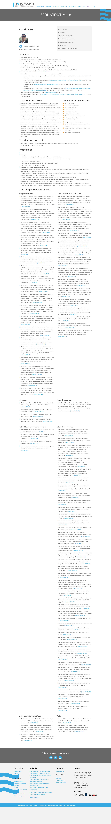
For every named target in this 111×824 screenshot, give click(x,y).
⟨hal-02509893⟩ (77, 475)
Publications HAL (60, 772)
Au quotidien (81, 6)
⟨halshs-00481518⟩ (81, 557)
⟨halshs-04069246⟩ (78, 255)
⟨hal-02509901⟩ (81, 467)
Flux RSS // (59, 805)
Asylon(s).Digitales (51, 92)
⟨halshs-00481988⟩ (69, 328)
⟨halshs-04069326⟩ (44, 274)
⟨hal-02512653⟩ (33, 283)
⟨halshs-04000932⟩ (34, 220)
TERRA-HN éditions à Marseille (41, 72)
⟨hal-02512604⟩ (43, 245)
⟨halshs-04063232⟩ (25, 355)
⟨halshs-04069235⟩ (82, 246)
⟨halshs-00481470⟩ (25, 364)
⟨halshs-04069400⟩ (43, 292)
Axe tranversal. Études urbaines (37, 795)
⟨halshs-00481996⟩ (76, 530)
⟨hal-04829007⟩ (26, 207)
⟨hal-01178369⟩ (72, 512)
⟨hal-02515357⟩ (81, 286)
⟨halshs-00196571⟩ (64, 620)
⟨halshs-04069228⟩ (74, 231)
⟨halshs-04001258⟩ (77, 588)
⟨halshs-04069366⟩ (37, 303)
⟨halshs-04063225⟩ (79, 544)
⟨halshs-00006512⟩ (80, 616)
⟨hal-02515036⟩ (70, 482)
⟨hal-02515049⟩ (62, 491)
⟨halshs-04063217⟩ (72, 571)
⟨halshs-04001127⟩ (62, 687)
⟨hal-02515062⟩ (24, 254)
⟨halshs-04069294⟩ (62, 266)
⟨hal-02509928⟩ (39, 732)
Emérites (16, 786)
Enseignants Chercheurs (20, 784)
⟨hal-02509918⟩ (69, 436)
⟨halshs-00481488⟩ (37, 375)
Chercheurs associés (19, 794)
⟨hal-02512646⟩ (75, 498)
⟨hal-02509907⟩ (70, 443)
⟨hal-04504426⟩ (87, 237)
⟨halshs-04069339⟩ (34, 314)
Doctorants (17, 792)
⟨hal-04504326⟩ (70, 205)
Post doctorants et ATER (20, 790)
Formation (16, 776)
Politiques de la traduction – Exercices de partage (45, 84)
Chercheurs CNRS (18, 782)
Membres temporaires (20, 796)
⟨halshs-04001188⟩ (75, 704)
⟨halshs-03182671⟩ (75, 411)
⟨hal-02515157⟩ (74, 305)
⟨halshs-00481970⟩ (78, 550)
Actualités (58, 778)
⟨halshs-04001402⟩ (38, 395)
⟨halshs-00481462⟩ (41, 344)
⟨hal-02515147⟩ (74, 314)
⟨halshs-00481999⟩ (62, 337)
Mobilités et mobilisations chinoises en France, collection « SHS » (65, 80)
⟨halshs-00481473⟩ (69, 518)
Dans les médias (60, 780)
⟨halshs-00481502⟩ (85, 537)
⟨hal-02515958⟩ (24, 450)
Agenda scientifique (61, 782)
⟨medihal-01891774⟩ (79, 732)
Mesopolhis (40, 6)
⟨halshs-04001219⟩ (69, 681)
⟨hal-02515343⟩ (66, 321)
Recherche (56, 6)
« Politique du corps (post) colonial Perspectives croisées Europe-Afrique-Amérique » (63, 94)
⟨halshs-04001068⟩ (62, 710)
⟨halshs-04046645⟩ (25, 407)
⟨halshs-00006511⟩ (75, 630)
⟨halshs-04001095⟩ (86, 692)
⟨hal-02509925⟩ (28, 741)
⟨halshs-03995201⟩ (67, 595)
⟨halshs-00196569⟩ (82, 646)
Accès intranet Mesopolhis (69, 805)
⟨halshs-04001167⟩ (82, 653)
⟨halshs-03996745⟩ (46, 233)
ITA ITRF (16, 788)
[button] (51, 758)
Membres (48, 6)
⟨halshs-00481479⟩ (62, 525)
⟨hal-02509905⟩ (69, 456)
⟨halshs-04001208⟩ (86, 665)
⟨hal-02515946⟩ (34, 439)
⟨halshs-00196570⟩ (69, 625)
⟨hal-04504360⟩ (66, 220)
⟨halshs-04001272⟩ (39, 412)
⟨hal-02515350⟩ (66, 297)
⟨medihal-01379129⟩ (66, 723)
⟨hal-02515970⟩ (34, 443)
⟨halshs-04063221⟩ (67, 635)
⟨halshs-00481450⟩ (47, 421)
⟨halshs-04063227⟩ (32, 386)
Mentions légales (33, 805)
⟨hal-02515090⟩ (41, 263)
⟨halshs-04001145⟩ (75, 672)
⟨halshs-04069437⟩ (25, 324)
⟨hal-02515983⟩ (40, 432)
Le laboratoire (17, 772)
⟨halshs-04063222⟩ (72, 640)
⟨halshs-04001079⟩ (62, 699)
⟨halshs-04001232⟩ (62, 660)
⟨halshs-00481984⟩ (85, 564)
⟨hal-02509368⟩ (62, 505)
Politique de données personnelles (47, 805)
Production (72, 6)
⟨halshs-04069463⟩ (44, 335)
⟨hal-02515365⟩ (72, 277)
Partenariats (17, 774)
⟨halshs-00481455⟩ (38, 417)
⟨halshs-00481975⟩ (64, 578)
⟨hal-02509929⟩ (34, 723)
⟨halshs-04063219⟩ (85, 609)
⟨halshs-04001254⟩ (70, 602)
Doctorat (64, 6)
